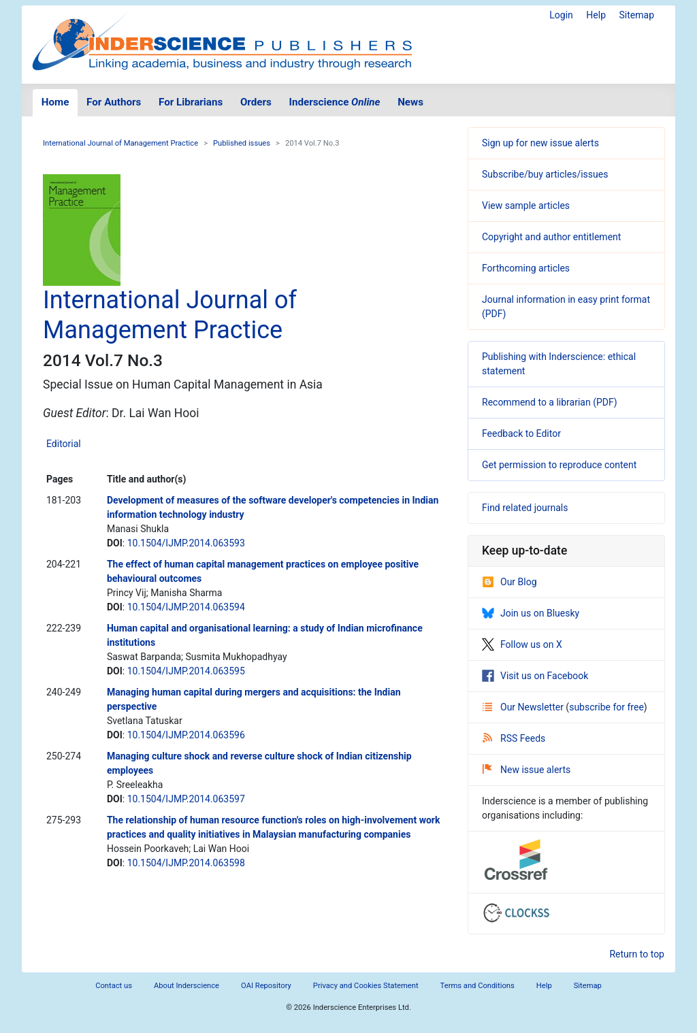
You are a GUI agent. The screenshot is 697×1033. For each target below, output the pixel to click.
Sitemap (636, 15)
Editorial (63, 443)
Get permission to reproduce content (559, 464)
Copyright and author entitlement (551, 236)
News (410, 102)
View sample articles (526, 205)
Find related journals (525, 507)
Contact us (113, 985)
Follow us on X (522, 644)
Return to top (636, 954)
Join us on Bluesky (530, 613)
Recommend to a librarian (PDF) (549, 402)
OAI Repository (266, 985)
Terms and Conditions (477, 985)
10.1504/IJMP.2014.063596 (186, 734)
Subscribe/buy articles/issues (545, 174)
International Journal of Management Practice (120, 143)
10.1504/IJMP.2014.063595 (186, 671)
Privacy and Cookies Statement (366, 985)
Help (596, 15)
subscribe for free (606, 707)
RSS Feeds (514, 738)
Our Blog (509, 581)
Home (55, 102)
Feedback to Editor (521, 433)
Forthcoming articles (526, 268)
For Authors (113, 102)
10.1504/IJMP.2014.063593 (186, 543)
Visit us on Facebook (535, 675)
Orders (256, 102)
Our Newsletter (524, 707)
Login (561, 15)
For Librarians (191, 102)
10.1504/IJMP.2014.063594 (186, 607)
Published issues (241, 143)
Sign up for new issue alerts (540, 142)
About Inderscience (186, 985)
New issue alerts (526, 769)
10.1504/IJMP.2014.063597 (186, 798)
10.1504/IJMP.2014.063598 (186, 862)
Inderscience (334, 102)
